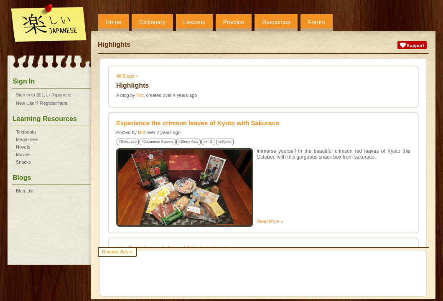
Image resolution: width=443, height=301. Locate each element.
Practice (233, 22)
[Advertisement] (263, 273)
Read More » (270, 221)
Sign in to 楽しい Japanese (43, 94)
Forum (316, 22)
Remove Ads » (117, 251)
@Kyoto (225, 141)
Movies (23, 154)
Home (113, 22)
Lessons (194, 22)
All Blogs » (127, 75)
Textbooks (26, 131)
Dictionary (152, 22)
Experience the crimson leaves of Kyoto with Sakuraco (197, 122)
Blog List (24, 190)
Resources (276, 22)
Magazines (27, 139)
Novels (23, 146)
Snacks (23, 161)
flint (139, 95)
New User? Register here (42, 103)
